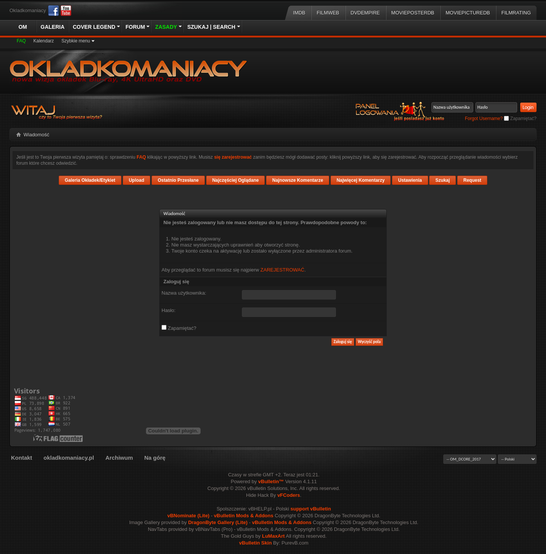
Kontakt (21, 457)
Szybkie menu (75, 41)
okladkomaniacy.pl (69, 457)
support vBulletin (310, 509)
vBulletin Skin (255, 543)
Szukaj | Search (211, 27)
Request (472, 180)
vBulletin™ (271, 481)
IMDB (299, 13)
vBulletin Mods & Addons (243, 515)
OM (23, 27)
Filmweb (328, 13)
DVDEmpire (365, 13)
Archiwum (119, 457)
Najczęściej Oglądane (235, 180)
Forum (135, 27)
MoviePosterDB (412, 13)
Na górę (154, 457)
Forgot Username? (484, 118)
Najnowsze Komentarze (297, 180)
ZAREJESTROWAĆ (282, 270)
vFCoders (288, 495)
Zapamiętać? (520, 118)
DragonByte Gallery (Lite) (218, 522)
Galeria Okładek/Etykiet (90, 180)
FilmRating (516, 13)
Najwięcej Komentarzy (361, 180)
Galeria (52, 27)
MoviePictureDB (468, 13)
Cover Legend (94, 27)
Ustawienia (410, 180)
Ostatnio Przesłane (178, 180)
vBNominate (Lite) (188, 515)
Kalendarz (43, 41)
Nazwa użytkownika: (184, 293)
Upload (136, 180)
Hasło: (169, 310)
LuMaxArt (273, 536)
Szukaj (442, 180)
